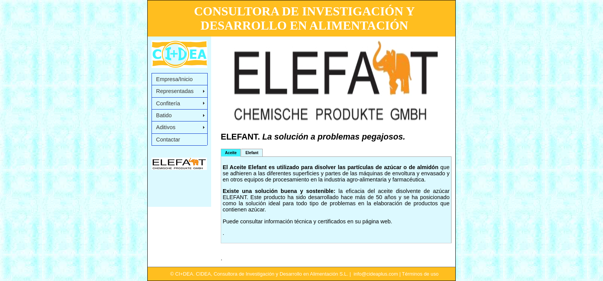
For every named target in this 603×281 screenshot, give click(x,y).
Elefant (251, 153)
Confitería (168, 103)
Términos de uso (420, 274)
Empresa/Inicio (174, 79)
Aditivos (165, 127)
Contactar (168, 139)
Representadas (175, 91)
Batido (164, 115)
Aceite (231, 153)
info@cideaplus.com (375, 274)
